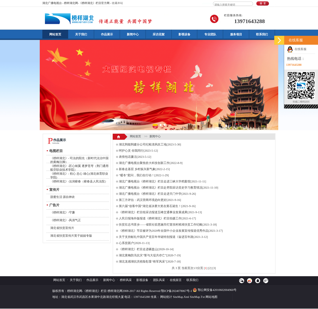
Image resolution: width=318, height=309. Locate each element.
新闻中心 (133, 34)
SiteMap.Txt (197, 296)
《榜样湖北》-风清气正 (65, 220)
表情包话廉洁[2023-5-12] (135, 156)
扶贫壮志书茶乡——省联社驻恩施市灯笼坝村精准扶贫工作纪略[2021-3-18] (168, 224)
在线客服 (296, 49)
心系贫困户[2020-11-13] (134, 243)
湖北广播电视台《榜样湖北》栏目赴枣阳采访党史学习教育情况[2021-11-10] (168, 187)
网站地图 (211, 296)
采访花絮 (159, 34)
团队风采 (159, 280)
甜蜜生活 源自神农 (62, 197)
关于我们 (81, 34)
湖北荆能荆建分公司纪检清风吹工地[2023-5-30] (150, 144)
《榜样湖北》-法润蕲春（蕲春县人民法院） (79, 181)
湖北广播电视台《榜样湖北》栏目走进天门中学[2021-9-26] (157, 193)
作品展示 (107, 34)
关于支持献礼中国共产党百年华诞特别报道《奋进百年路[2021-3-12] (163, 236)
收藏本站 (117, 3)
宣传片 (54, 190)
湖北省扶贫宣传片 (62, 228)
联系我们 (262, 34)
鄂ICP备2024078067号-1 (177, 291)
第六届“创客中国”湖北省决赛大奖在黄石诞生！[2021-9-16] (157, 206)
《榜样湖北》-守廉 (62, 212)
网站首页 (55, 34)
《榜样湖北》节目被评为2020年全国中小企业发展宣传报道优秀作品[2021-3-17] (171, 230)
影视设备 (184, 34)
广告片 (54, 205)
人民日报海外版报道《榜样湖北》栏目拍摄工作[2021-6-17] (157, 218)
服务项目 (236, 34)
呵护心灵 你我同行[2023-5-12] (138, 150)
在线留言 (176, 280)
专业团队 (210, 34)
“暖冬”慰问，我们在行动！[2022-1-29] (144, 175)
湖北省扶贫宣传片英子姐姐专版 (71, 235)
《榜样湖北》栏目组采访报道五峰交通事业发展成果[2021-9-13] (160, 212)
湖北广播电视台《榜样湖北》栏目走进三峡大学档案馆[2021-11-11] (162, 181)
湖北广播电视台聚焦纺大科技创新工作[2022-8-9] (150, 163)
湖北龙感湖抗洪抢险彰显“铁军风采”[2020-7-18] (150, 261)
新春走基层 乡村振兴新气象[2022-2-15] (144, 169)
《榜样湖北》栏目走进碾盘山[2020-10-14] (146, 249)
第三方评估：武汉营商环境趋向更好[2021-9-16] (150, 199)
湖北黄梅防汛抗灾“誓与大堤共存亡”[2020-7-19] (150, 255)
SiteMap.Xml (181, 296)
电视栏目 (56, 151)
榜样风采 (126, 280)
